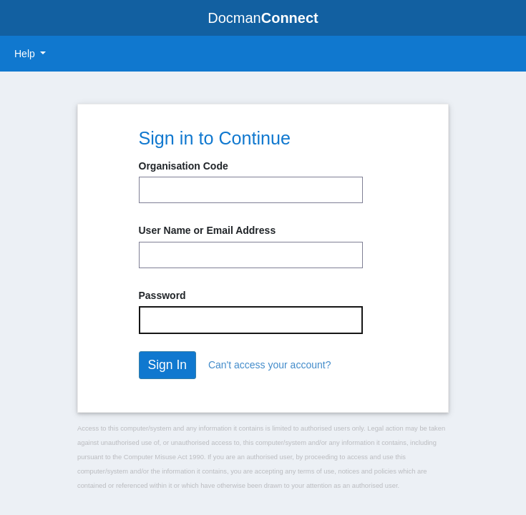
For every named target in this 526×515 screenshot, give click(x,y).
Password (162, 295)
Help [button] (26, 53)
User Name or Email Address (207, 230)
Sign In (167, 365)
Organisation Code (183, 166)
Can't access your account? (269, 365)
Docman (263, 18)
